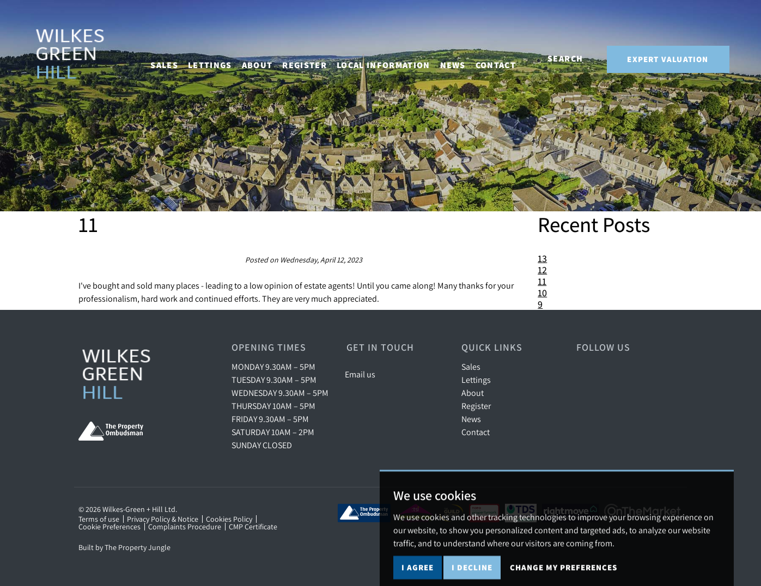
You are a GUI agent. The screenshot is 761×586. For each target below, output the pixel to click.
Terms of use (98, 519)
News (462, 58)
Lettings (476, 379)
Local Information (393, 58)
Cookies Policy (229, 519)
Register (314, 58)
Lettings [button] (220, 58)
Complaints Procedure (184, 527)
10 (542, 292)
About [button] (266, 58)
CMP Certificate (253, 527)
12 (542, 270)
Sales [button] (174, 58)
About (472, 392)
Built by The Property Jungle (124, 547)
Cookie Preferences (109, 527)
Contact (505, 58)
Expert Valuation (667, 59)
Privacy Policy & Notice (162, 519)
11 (542, 281)
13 (542, 258)
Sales (470, 366)
